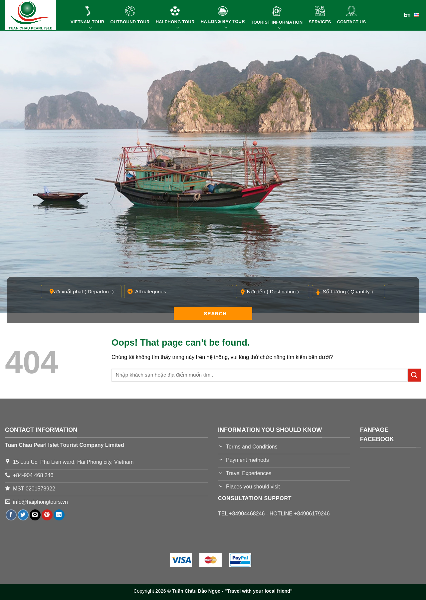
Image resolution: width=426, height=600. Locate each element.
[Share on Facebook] (11, 514)
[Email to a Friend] (35, 514)
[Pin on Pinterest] (47, 514)
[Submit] (414, 375)
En (412, 14)
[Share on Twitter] (23, 514)
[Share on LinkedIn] (59, 514)
